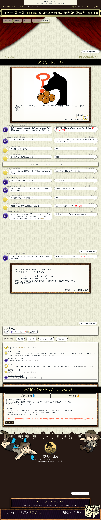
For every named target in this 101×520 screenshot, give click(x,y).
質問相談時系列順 (8, 339)
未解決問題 (7, 21)
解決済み (18, 21)
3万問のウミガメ (80, 512)
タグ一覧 (27, 21)
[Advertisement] (26, 37)
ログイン (88, 7)
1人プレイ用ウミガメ (22, 512)
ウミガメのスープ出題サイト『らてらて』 (15, 6)
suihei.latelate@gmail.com (60, 460)
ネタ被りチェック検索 (40, 21)
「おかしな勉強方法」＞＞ (87, 57)
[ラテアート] (15, 351)
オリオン (13, 125)
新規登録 (95, 7)
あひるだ (79, 115)
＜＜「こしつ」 (9, 57)
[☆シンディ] (18, 358)
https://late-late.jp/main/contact (56, 461)
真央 (11, 146)
